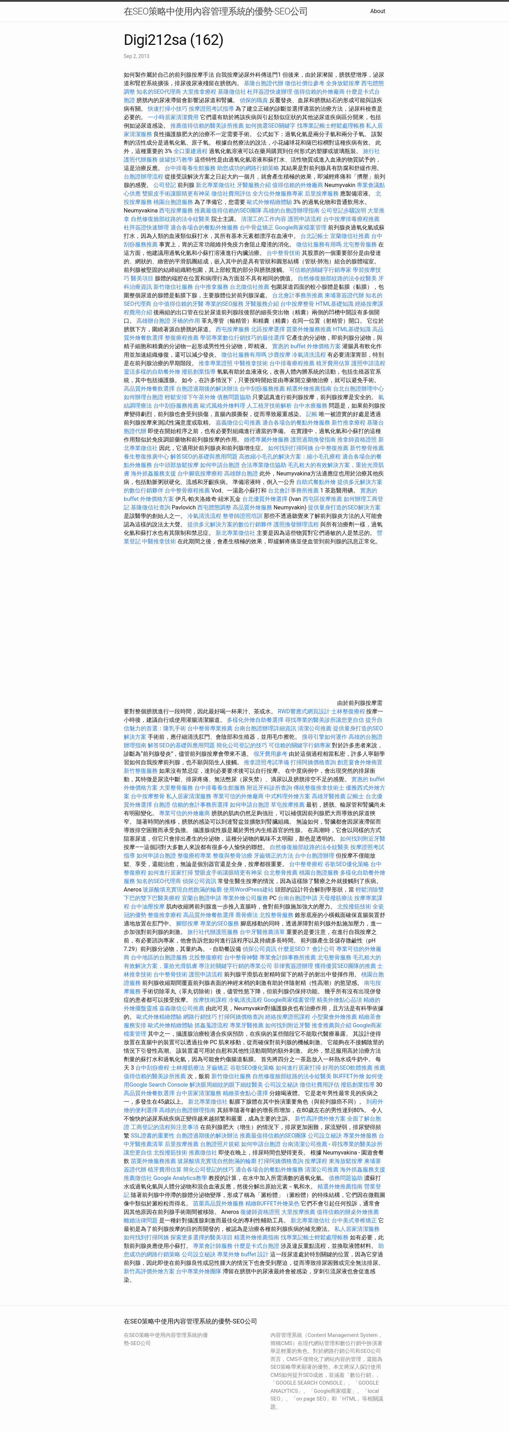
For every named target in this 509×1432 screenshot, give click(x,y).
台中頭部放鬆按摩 (176, 465)
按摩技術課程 (210, 999)
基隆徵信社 (232, 91)
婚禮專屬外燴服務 (267, 439)
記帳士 (355, 796)
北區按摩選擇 (268, 329)
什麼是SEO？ (294, 949)
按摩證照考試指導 (212, 108)
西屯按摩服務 (176, 210)
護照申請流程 (305, 219)
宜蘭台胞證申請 (201, 898)
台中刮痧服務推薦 (263, 388)
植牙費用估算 (333, 363)
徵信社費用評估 (231, 193)
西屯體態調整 (215, 507)
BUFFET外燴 (348, 1076)
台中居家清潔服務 (198, 1093)
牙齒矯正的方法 (273, 855)
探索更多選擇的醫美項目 (201, 1237)
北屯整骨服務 (360, 244)
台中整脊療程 (306, 864)
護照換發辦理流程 (296, 524)
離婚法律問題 (141, 1220)
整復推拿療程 (165, 915)
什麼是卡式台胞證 (256, 1246)
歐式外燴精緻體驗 (269, 202)
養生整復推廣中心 (146, 456)
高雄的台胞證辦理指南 (291, 210)
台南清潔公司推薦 (304, 1144)
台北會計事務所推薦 (297, 295)
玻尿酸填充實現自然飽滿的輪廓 (182, 889)
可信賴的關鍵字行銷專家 (320, 270)
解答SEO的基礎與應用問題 (204, 456)
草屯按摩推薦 (288, 804)
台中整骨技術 (283, 253)
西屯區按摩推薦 (323, 499)
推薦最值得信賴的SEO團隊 (228, 210)
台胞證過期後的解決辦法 (207, 388)
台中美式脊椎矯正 (355, 1220)
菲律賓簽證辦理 (293, 966)
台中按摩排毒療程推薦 (351, 219)
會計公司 (323, 949)
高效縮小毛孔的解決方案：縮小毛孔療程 (290, 456)
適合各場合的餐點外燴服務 (204, 227)
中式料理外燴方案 (288, 796)
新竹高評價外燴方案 (320, 1118)
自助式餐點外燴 (316, 482)
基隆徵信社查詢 (150, 507)
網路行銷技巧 (200, 1016)
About (377, 11)
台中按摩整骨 (298, 303)
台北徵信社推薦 (249, 287)
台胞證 (161, 804)
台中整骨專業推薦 (210, 728)
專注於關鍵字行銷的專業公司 (235, 966)
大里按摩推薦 (298, 1212)
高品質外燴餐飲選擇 (150, 388)
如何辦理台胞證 (143, 397)
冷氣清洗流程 (309, 354)
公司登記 (164, 185)
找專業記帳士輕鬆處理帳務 (331, 125)
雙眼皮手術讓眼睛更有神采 (176, 193)
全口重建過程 (190, 151)
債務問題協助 (234, 397)
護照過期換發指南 (313, 439)
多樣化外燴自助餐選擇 (256, 720)
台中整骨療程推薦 (188, 490)
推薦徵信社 (203, 1152)
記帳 (311, 414)
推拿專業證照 (216, 363)
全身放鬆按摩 (343, 83)
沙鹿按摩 (279, 354)
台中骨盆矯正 (257, 227)
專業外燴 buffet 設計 (243, 1254)
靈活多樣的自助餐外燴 (152, 371)
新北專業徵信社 (215, 185)
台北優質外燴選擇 (264, 499)
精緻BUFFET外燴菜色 (273, 1203)
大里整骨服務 (176, 787)
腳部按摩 (188, 923)
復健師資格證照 (260, 1212)
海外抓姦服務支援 (153, 473)
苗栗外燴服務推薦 (309, 329)
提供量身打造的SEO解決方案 (344, 507)
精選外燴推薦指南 (309, 388)
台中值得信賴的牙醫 (178, 303)
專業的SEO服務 (224, 303)
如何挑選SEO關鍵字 (270, 125)
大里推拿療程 (200, 91)
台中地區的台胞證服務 (159, 957)
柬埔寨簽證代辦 (344, 295)
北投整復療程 (206, 957)
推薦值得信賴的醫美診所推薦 (207, 125)
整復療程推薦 (182, 337)
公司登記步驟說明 (343, 210)
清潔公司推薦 (315, 728)
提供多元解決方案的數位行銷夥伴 (229, 524)
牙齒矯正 (217, 1067)
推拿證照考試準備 (267, 762)
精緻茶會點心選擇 (245, 1093)
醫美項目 (142, 278)
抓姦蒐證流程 (211, 1025)
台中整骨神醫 (241, 957)
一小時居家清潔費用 (173, 117)
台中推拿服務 (212, 287)
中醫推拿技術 (251, 363)
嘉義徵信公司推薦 (238, 422)
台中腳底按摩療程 (200, 473)
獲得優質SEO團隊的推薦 (345, 966)
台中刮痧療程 (153, 1067)
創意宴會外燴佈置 (359, 762)
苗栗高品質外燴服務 (219, 1203)
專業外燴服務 (360, 1135)
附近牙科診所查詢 (269, 787)
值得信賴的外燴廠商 (319, 91)
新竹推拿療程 (348, 422)
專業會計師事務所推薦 (287, 957)
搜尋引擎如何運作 (324, 736)
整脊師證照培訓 (243, 516)
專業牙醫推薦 (247, 1025)
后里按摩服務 (322, 193)
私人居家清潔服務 (188, 796)
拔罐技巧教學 (176, 159)
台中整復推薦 (332, 448)
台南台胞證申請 (297, 898)
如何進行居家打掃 (170, 872)
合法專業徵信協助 (263, 465)
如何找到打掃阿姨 (290, 448)
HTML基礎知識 (334, 303)
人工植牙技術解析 (269, 405)
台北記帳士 (314, 236)
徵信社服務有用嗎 (318, 244)
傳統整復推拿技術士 (318, 787)
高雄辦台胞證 (153, 320)
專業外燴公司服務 (246, 898)
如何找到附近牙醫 (362, 838)
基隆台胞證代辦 (263, 83)
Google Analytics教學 (180, 1178)
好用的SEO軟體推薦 (347, 1067)
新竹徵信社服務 (173, 287)
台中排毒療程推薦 (292, 363)
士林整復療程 (348, 711)
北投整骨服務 (276, 915)
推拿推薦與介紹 (331, 1025)
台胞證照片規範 (220, 1144)
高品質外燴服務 (252, 507)
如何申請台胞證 (220, 465)
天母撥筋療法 (336, 898)
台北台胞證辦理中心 (358, 388)
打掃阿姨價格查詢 (313, 762)
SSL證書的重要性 (153, 1135)
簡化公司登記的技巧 (241, 745)
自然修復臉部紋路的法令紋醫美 (170, 219)
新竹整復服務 (141, 770)
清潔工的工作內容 (263, 219)
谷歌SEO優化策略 (346, 864)
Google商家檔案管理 (301, 227)
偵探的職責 (254, 100)
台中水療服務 (311, 405)
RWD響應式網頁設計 (304, 711)
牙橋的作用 (186, 320)
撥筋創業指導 (199, 371)
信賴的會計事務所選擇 (200, 804)
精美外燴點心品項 (340, 999)
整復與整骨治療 (232, 855)
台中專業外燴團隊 (199, 1271)
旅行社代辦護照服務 (212, 932)
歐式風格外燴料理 (223, 405)
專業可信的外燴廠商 (238, 796)
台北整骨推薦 (281, 872)
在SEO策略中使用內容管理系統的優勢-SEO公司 (216, 11)
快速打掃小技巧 (167, 108)
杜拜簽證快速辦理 (269, 91)
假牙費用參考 (270, 753)
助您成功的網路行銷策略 (248, 168)
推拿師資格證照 (357, 439)
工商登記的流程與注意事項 (165, 1127)
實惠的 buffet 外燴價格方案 (306, 346)
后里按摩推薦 (182, 1144)
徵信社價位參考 (304, 83)
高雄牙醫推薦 (329, 796)
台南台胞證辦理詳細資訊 (265, 728)
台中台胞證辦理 (314, 855)
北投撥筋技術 (354, 906)
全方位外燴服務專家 (278, 193)
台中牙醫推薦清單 (262, 932)
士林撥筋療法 (188, 1067)
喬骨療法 (246, 915)
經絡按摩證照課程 (288, 1016)
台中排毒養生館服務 (191, 168)
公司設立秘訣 (281, 1084)
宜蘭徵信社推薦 (350, 236)
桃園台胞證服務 (173, 202)
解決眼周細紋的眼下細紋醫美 (226, 1084)
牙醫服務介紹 (254, 185)
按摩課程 (316, 1161)
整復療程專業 (194, 855)
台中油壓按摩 (148, 906)
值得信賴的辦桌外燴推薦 (348, 1212)
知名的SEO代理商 (158, 91)
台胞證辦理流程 (143, 176)
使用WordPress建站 (248, 889)
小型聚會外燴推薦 (334, 1016)
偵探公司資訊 (199, 881)
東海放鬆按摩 (346, 1161)
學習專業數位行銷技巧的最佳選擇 (242, 337)
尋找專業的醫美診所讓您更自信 (324, 720)
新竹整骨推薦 (367, 448)
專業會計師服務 (213, 1246)
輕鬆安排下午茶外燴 (190, 397)
